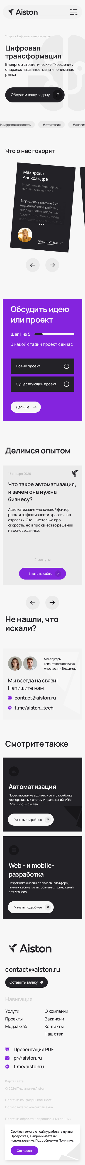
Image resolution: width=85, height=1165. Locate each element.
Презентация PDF (34, 1049)
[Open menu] (74, 12)
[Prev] (32, 265)
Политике (66, 1140)
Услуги (12, 1011)
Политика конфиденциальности (29, 1099)
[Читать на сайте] (42, 574)
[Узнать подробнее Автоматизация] (40, 786)
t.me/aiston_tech (34, 708)
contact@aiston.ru (35, 697)
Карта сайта (14, 1081)
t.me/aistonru (29, 1066)
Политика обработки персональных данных (38, 1118)
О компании (56, 1011)
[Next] (52, 265)
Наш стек (54, 1034)
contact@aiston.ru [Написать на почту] (32, 969)
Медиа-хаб (16, 1026)
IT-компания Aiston (30, 1088)
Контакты (54, 1026)
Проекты (13, 1019)
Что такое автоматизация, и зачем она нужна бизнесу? (42, 492)
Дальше (26, 407)
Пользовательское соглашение (29, 1107)
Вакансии (54, 1019)
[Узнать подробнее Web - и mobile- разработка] (40, 870)
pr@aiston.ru (28, 1058)
